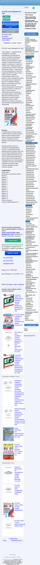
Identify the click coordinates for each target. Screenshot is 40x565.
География (29, 120)
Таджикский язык (30, 203)
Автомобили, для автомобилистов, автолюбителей (30, 238)
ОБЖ (27, 95)
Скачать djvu (13, 240)
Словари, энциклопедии (29, 304)
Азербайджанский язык (32, 168)
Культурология (30, 130)
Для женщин (29, 271)
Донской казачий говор (32, 188)
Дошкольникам (30, 55)
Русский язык (29, 61)
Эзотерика (29, 223)
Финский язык (29, 193)
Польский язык (30, 179)
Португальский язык (31, 181)
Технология (29, 78)
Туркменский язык (31, 200)
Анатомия (28, 87)
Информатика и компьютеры (29, 67)
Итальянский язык (31, 151)
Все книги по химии (30, 12)
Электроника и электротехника (29, 229)
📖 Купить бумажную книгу (10, 22)
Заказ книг (29, 265)
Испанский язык (30, 148)
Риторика (28, 93)
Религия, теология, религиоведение (30, 114)
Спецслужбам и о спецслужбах (30, 283)
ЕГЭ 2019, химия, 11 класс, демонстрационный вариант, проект (20, 523)
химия (15, 284)
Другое (27, 316)
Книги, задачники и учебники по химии (30, 17)
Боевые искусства (31, 309)
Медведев (21, 284)
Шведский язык (30, 184)
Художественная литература (30, 91)
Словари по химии (30, 28)
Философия (29, 102)
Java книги (29, 267)
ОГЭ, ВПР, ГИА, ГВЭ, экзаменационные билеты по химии (31, 25)
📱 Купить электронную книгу (10, 26)
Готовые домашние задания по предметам (31, 40)
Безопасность (29, 306)
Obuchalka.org (8, 559)
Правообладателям (8, 263)
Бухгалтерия (29, 214)
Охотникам (29, 243)
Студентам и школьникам (29, 128)
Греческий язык (30, 175)
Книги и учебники (29, 53)
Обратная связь (29, 320)
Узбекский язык (30, 162)
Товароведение (30, 219)
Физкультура (29, 108)
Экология (28, 112)
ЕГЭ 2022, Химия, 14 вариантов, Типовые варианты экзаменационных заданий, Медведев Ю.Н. (19, 320)
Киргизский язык (30, 198)
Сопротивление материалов (29, 140)
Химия (27, 69)
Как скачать (5, 36)
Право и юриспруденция (29, 104)
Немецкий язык (30, 150)
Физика (28, 65)
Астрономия (29, 107)
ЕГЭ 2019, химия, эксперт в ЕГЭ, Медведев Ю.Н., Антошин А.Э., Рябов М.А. (19, 449)
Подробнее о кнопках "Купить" (13, 43)
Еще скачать (6, 19)
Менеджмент (29, 207)
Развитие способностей (29, 275)
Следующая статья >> (17, 540)
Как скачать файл (8, 257)
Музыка (28, 110)
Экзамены (28, 46)
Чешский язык (29, 182)
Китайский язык (30, 191)
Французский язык (31, 146)
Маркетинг (29, 209)
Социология (29, 80)
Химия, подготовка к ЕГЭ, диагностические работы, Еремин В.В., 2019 (19, 433)
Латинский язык (30, 153)
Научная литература (31, 133)
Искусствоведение (31, 76)
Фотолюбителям (30, 225)
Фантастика (29, 290)
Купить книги (13, 253)
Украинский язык (30, 155)
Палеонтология (30, 119)
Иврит (27, 189)
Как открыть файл (7, 34)
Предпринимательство (32, 218)
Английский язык (30, 144)
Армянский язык (30, 158)
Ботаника (28, 88)
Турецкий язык (30, 172)
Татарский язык (30, 160)
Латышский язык (30, 177)
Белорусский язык (31, 157)
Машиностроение (30, 269)
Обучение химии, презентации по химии (31, 21)
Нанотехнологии (30, 234)
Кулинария (29, 308)
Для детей (28, 75)
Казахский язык (30, 174)
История (28, 97)
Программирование (31, 279)
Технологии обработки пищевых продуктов (31, 254)
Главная (27, 37)
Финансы (28, 212)
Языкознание (29, 195)
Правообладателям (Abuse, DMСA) (7, 39)
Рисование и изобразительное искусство (30, 137)
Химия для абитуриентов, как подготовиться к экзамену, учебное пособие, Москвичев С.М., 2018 (19, 474)
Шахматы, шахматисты (32, 277)
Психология (29, 100)
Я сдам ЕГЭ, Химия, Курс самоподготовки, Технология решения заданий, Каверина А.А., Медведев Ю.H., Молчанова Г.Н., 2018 (19, 302)
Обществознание (30, 117)
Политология (29, 73)
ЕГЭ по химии (8, 284)
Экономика (29, 211)
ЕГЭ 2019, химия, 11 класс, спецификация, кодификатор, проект (19, 489)
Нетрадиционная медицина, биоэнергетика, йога (30, 287)
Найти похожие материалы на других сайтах (10, 30)
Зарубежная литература (28, 125)
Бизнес (28, 216)
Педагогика (29, 82)
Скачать (6, 16)
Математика (29, 59)
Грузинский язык (30, 196)
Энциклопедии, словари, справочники (31, 312)
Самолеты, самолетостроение (30, 241)
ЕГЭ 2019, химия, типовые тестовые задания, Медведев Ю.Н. (19, 507)
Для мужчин (29, 298)
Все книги (27, 315)
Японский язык (30, 186)
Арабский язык (30, 170)
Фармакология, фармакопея (29, 232)
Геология (28, 264)
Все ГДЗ (27, 42)
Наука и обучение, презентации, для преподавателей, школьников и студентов (31, 49)
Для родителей (30, 132)
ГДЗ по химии (29, 14)
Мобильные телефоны (32, 245)
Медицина (28, 281)
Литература (29, 63)
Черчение (28, 98)
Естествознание (30, 122)
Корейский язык (30, 164)
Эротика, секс (29, 301)
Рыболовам (29, 299)
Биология (28, 71)
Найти (26, 318)
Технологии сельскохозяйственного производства (31, 261)
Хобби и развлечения (31, 226)
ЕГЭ (26, 44)
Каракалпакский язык (31, 202)
